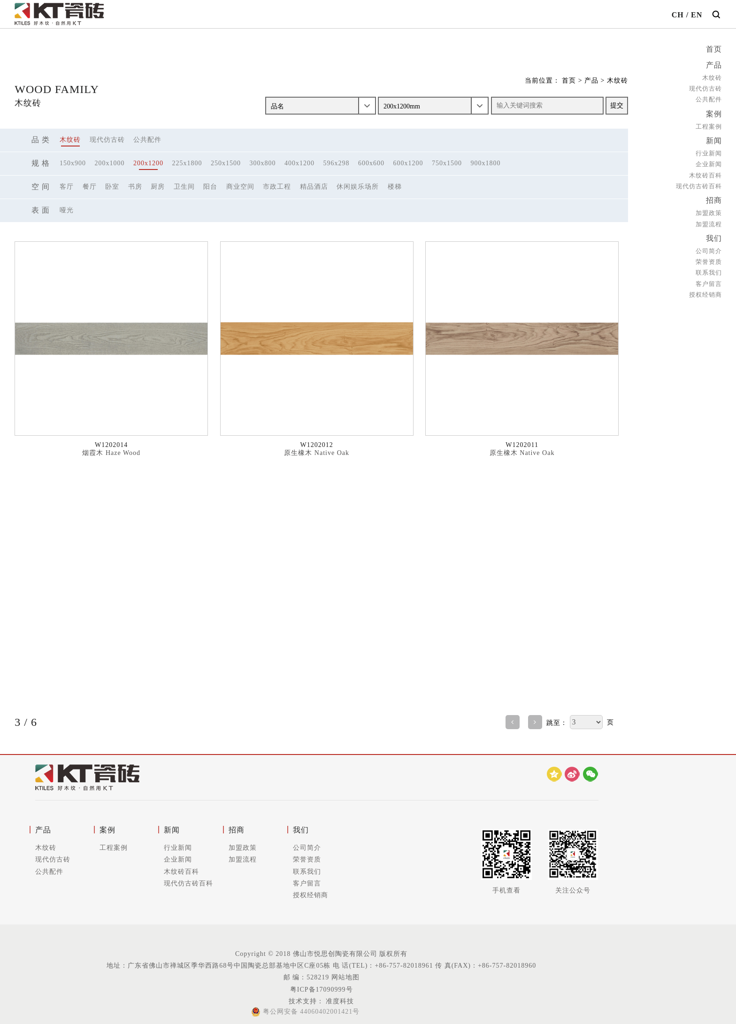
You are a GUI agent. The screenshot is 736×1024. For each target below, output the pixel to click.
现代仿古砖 (705, 87)
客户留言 (709, 279)
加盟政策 (709, 210)
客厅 (67, 186)
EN (696, 15)
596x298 (336, 163)
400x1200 (299, 163)
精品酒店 (314, 186)
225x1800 (187, 163)
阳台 (210, 186)
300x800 (263, 163)
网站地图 (345, 977)
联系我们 (709, 268)
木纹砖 (712, 76)
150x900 (73, 163)
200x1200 (148, 163)
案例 (714, 112)
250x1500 (226, 163)
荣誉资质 (709, 258)
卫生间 (184, 186)
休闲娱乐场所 (358, 186)
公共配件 (709, 98)
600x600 (371, 163)
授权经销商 (705, 290)
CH (678, 15)
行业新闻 (709, 150)
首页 (714, 49)
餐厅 (90, 186)
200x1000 (110, 163)
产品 (714, 65)
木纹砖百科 (705, 172)
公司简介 (709, 247)
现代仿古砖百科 (699, 183)
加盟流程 (709, 220)
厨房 (158, 186)
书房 (135, 186)
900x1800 (486, 163)
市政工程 (277, 186)
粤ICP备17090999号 (321, 989)
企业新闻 (709, 161)
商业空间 (240, 186)
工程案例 (709, 124)
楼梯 (395, 186)
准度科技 (339, 1001)
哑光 (67, 210)
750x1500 (447, 163)
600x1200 (408, 163)
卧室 (112, 186)
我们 (714, 235)
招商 (714, 198)
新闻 (714, 139)
